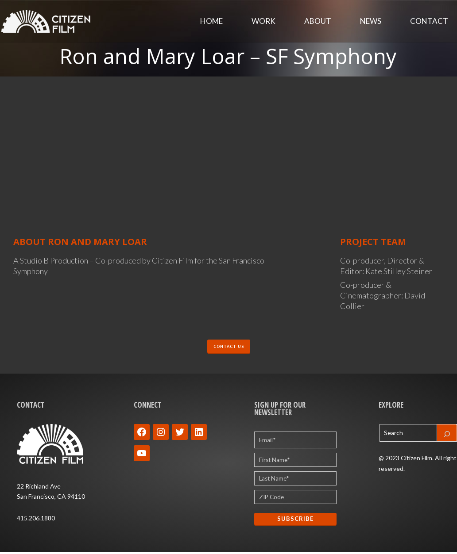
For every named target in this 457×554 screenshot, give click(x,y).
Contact (429, 22)
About (317, 22)
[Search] (447, 436)
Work (263, 22)
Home (211, 22)
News (370, 22)
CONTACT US (228, 348)
